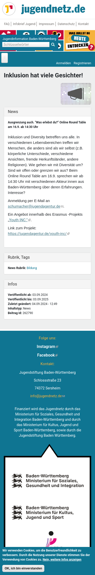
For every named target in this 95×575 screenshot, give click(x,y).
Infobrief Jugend (24, 24)
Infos (18, 284)
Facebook (47, 355)
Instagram (47, 346)
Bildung (32, 268)
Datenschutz (66, 24)
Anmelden (63, 63)
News (18, 111)
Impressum (46, 24)
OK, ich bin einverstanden (23, 569)
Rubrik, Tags (19, 257)
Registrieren (82, 63)
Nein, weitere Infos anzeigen (62, 560)
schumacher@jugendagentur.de (35, 206)
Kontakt (83, 24)
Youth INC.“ (20, 220)
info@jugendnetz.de (47, 396)
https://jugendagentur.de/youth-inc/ (39, 233)
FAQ (7, 24)
